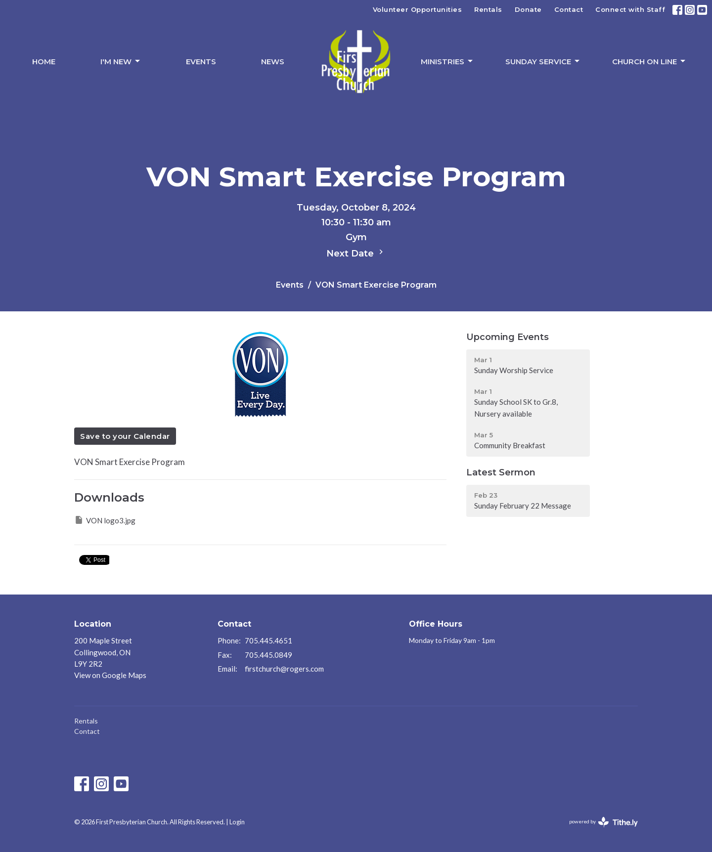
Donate (528, 9)
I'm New (120, 61)
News (272, 61)
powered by (603, 822)
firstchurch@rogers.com (284, 668)
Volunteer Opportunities (417, 9)
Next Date (356, 253)
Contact (568, 9)
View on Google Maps (110, 675)
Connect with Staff (630, 9)
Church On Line (649, 61)
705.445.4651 (268, 640)
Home (43, 61)
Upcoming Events (507, 337)
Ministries (447, 61)
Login (237, 822)
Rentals (488, 9)
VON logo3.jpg (104, 520)
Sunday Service (543, 61)
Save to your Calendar (125, 436)
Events (201, 61)
